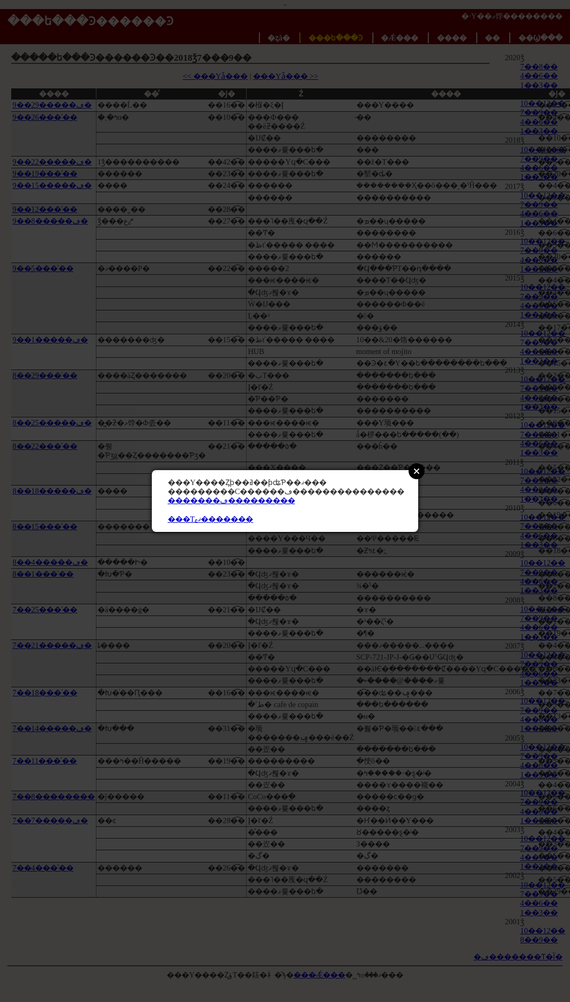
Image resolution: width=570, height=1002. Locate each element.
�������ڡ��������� (231, 500)
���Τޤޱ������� (211, 519)
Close (417, 471)
